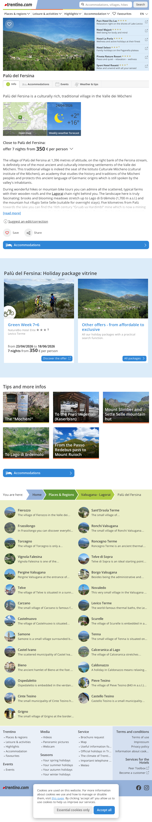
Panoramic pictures (56, 742)
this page (58, 798)
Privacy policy (140, 746)
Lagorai (57, 193)
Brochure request (92, 737)
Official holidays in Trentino (96, 751)
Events (10, 769)
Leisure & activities (45, 14)
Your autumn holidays (57, 769)
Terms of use (140, 737)
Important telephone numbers (96, 760)
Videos (47, 737)
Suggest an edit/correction (25, 221)
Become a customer (134, 773)
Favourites (121, 13)
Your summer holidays (58, 765)
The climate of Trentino (96, 756)
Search (140, 4)
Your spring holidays (56, 760)
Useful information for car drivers (96, 746)
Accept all (104, 810)
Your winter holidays (56, 774)
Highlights (71, 14)
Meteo (85, 765)
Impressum (141, 742)
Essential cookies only (73, 810)
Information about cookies (132, 751)
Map (84, 742)
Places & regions (15, 14)
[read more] (12, 213)
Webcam (49, 746)
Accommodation (95, 14)
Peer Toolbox (138, 768)
